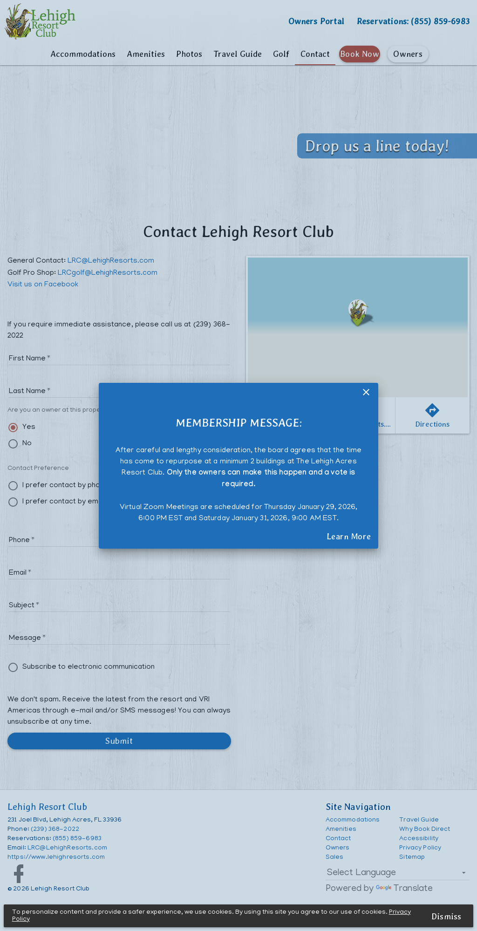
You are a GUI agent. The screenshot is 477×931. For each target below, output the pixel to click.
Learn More (349, 536)
